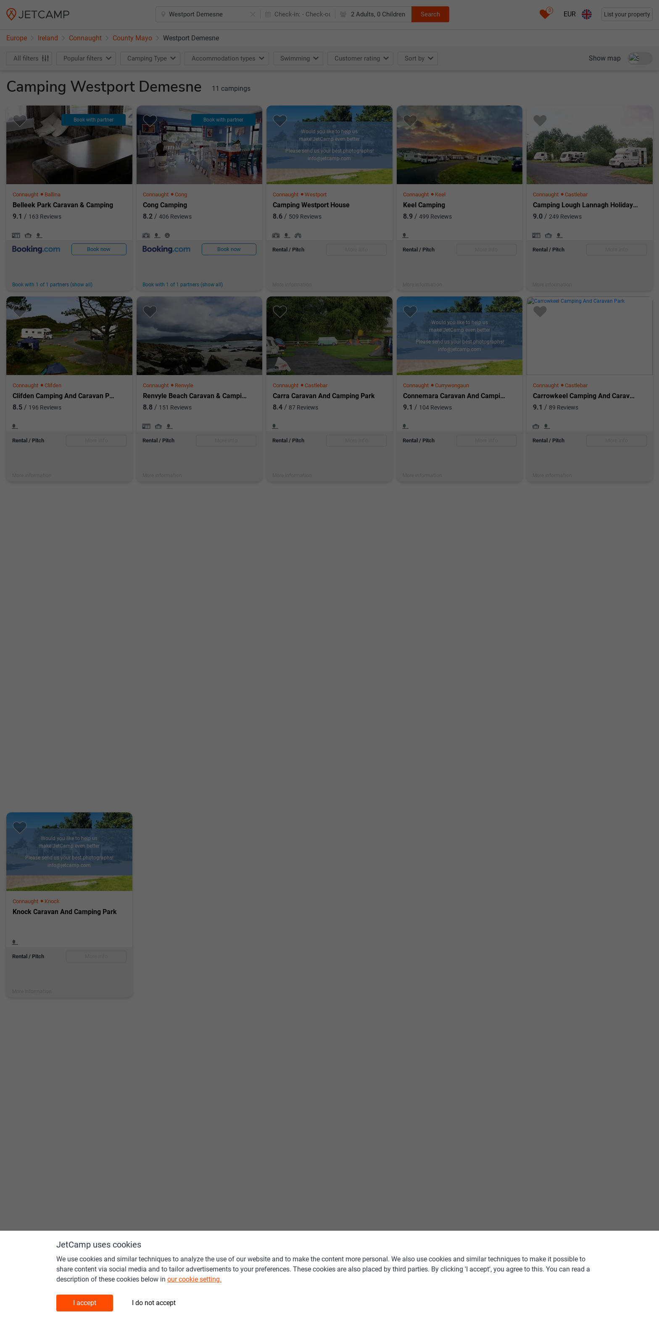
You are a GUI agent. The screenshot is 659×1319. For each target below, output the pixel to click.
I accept (84, 1303)
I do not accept (154, 1303)
